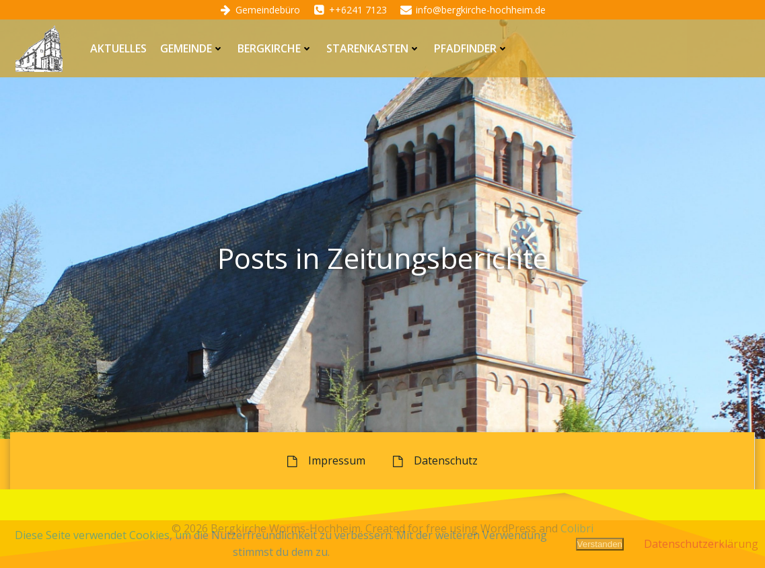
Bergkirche (275, 48)
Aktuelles (118, 48)
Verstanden (599, 544)
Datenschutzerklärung (701, 543)
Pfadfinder (471, 48)
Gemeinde (192, 48)
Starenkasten (373, 48)
